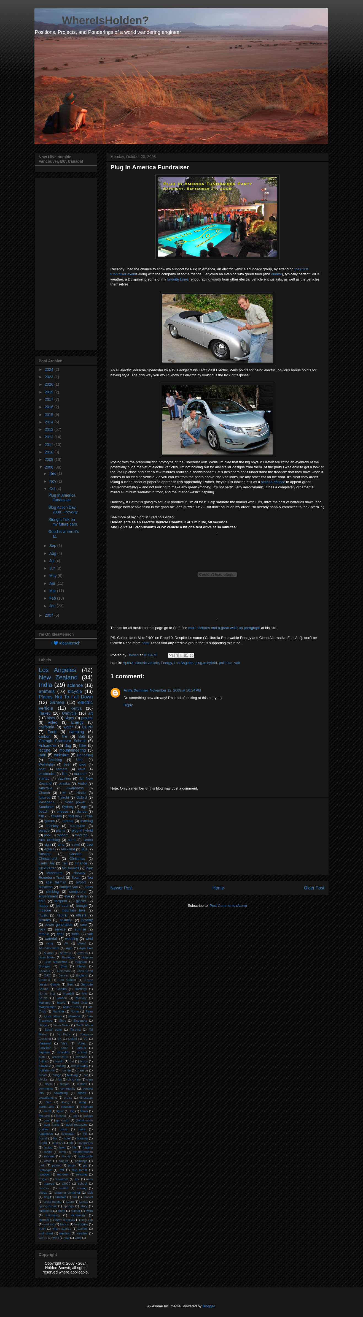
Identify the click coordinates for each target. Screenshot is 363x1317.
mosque (45, 910)
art (90, 713)
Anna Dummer (136, 690)
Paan (89, 1011)
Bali (81, 736)
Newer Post (122, 888)
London (62, 998)
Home (218, 888)
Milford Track (72, 1007)
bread (43, 1075)
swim (89, 1210)
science (75, 685)
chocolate (74, 1079)
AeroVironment (49, 948)
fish (41, 816)
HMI (63, 793)
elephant (87, 1106)
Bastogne (68, 957)
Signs (69, 718)
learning (86, 821)
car (86, 1075)
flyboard (44, 1115)
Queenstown (52, 1016)
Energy (166, 663)
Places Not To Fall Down (66, 697)
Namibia (58, 1011)
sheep (43, 1192)
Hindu (81, 793)
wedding (71, 939)
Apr (53, 583)
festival (82, 896)
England (81, 975)
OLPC (87, 727)
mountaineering (72, 750)
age (84, 807)
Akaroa (48, 952)
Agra (69, 948)
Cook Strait (85, 971)
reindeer (63, 1174)
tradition (49, 1224)
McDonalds (70, 868)
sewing (82, 1188)
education (67, 1106)
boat (42, 769)
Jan (53, 606)
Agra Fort (86, 948)
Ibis (84, 993)
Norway (79, 873)
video (52, 722)
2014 (49, 422)
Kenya (76, 708)
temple (44, 934)
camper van (68, 887)
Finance (81, 863)
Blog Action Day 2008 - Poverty (62, 509)
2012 (49, 437)
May (53, 575)
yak (66, 1237)
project (87, 718)
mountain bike (73, 910)
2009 (49, 459)
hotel (67, 1138)
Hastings (81, 989)
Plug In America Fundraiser (61, 497)
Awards (82, 952)
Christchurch (48, 859)
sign (47, 845)
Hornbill (68, 993)
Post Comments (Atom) (228, 906)
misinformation (83, 1151)
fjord (42, 901)
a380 (64, 1047)
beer (67, 764)
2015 (49, 414)
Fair (65, 863)
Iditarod (44, 797)
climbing (52, 892)
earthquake (46, 1106)
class (89, 887)
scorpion (44, 1188)
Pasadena (47, 802)
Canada (75, 854)
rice (77, 1179)
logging (88, 1147)
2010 (49, 452)
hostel (43, 1138)
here (145, 643)
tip (91, 1219)
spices (83, 1201)
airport (81, 882)
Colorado (63, 971)
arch (42, 1057)
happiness (46, 1133)
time (61, 845)
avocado (81, 1057)
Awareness (75, 788)
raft (62, 1170)
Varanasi (45, 1043)
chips (58, 1079)
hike (83, 745)
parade (44, 830)
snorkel (88, 1197)
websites (61, 755)
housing (82, 1138)
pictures (45, 920)
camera (62, 769)
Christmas (77, 859)
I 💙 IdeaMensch (65, 643)
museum (80, 774)
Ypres (81, 1043)
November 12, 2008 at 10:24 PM (175, 690)
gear (47, 1120)
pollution (225, 663)
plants (60, 830)
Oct (53, 488)
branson (82, 1070)
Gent (70, 984)
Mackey (81, 998)
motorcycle (85, 1156)
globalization (84, 1120)
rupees (49, 1183)
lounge (81, 906)
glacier (81, 901)
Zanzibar (45, 1047)
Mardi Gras (79, 1002)
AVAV (82, 943)
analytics (64, 1052)
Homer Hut (47, 993)
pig (85, 1165)
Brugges (44, 966)
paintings (81, 1161)
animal (82, 1052)
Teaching (55, 760)
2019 (49, 392)
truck (42, 1228)
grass (63, 1129)
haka (82, 1129)
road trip (81, 835)
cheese (62, 811)
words (43, 1237)
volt (237, 663)
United (72, 1038)
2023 (49, 377)
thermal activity (65, 1219)
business (46, 887)
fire (64, 736)
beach (43, 811)
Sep (53, 545)
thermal (44, 1219)
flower (84, 1111)
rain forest (79, 1170)
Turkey (44, 713)
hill (85, 1133)
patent (56, 1165)
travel (75, 845)
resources (61, 1179)
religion (44, 1179)
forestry (74, 816)
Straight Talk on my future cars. (63, 521)
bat (72, 1061)
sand (71, 840)
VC (85, 1038)
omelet (63, 1161)
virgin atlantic (61, 1228)
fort (75, 1115)
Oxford (81, 797)
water (68, 727)
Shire (62, 1020)
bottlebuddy (47, 1070)
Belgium (87, 957)
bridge (57, 1075)
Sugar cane (53, 1029)
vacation (64, 778)
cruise (68, 1097)
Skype (43, 1025)
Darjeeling (85, 755)
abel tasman (56, 882)
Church (44, 793)
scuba (88, 840)
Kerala (43, 998)
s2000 (66, 1183)
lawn (62, 1147)
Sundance (47, 807)
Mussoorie (54, 873)
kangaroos (85, 1142)
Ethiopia (44, 979)
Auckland (68, 849)
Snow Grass (61, 1025)
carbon (45, 736)
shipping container (67, 1192)
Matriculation (47, 1007)
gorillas (44, 1129)
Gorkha (62, 989)
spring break (48, 1206)
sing (46, 1197)
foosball (61, 1115)
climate (64, 1083)
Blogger (209, 1306)
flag (71, 1111)
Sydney (68, 807)
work (55, 1237)
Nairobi (63, 797)
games (49, 821)
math (62, 1151)
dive (48, 1102)
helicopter (68, 1133)
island (43, 1142)
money (66, 1156)
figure (60, 1111)
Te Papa (63, 1034)
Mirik (89, 868)
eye (67, 896)
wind (89, 939)
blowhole (45, 1066)
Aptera (128, 663)
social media (52, 1201)
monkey (53, 826)
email (47, 1111)
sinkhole (60, 1197)
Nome (75, 1011)
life (74, 1147)
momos (49, 1156)
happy (43, 906)
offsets (81, 915)
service (60, 929)
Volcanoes (48, 745)
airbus (81, 1047)
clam (89, 1079)
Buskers (45, 854)
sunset (75, 1210)
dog (68, 745)
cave (81, 769)
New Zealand (58, 677)
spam (70, 1201)
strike (61, 1210)
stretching (45, 1210)
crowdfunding (48, 1097)
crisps (82, 1093)
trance (64, 1224)
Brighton (81, 962)
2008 (49, 467)
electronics (47, 774)
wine (49, 943)
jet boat (62, 906)
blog (83, 764)
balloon (44, 1061)
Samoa (57, 702)
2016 (49, 407)
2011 (49, 444)
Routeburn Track (52, 878)
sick (90, 1192)
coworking (61, 1093)
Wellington (47, 764)
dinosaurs (86, 1097)
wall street (46, 1233)
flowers (56, 816)
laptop (48, 1147)
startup (44, 778)
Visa (64, 1043)
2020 (49, 384)
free (90, 816)
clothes (82, 1083)
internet (67, 821)
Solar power (75, 802)
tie (82, 1219)
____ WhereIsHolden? (91, 20)
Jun (53, 568)
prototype (45, 1170)
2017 (49, 399)
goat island (51, 1124)
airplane (44, 1052)
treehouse (81, 1224)
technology (78, 1215)
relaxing (81, 1174)
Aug (53, 553)
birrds (84, 1061)
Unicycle (69, 713)
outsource (77, 826)
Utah (80, 760)
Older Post (314, 888)
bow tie (66, 1070)
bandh (59, 1061)
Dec (53, 473)
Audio (82, 783)
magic (48, 1151)
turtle (76, 934)
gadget (88, 1115)
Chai (63, 966)
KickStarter (47, 868)
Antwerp (65, 952)
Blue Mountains (56, 962)
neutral (62, 915)
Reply (128, 705)
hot (55, 1138)
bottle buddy (79, 1066)
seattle (63, 1188)
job (71, 1142)
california (46, 727)
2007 (49, 615)
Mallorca (44, 1002)
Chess (81, 966)
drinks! (276, 274)
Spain (75, 878)
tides (60, 934)
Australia (45, 788)
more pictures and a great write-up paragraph (224, 628)
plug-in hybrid (206, 663)
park (42, 1165)
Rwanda (74, 1016)
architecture (60, 1057)
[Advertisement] (217, 836)
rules (89, 1179)
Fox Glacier (67, 979)
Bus (84, 849)
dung (82, 1102)
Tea (90, 878)
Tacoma (75, 1029)
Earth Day (47, 863)
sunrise (80, 929)
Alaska (64, 783)
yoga (78, 1237)
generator (62, 1120)
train (42, 755)
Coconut (44, 971)
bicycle (75, 691)
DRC (47, 975)
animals (47, 691)
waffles (83, 1228)
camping (76, 732)
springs (69, 1206)
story (84, 1206)
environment (48, 896)
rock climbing (49, 840)
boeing (61, 1066)
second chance (273, 482)
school (82, 1183)
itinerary (57, 1142)
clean (48, 1083)
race (83, 925)
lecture (44, 750)
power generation (58, 925)
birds (51, 718)
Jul (52, 561)
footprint (60, 901)
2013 (49, 429)
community (67, 1088)
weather (82, 1233)
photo (72, 1165)
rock (42, 929)
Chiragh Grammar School (62, 741)
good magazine (76, 1124)
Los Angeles (183, 663)
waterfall (51, 939)
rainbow (44, 1174)
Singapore (80, 1020)
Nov (53, 481)
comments (46, 1088)
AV (66, 943)
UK (59, 1038)
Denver (63, 975)
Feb (53, 598)
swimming (53, 1215)
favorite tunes (178, 279)
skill (74, 1197)
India (45, 684)
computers (77, 892)
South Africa (84, 1025)
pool (47, 835)
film (65, 774)
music (43, 915)
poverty (87, 920)
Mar (53, 591)
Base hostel (47, 957)
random (63, 835)
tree (90, 845)
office (48, 1161)
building (72, 1075)
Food (52, 732)
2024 (49, 369)
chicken (44, 1079)
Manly (61, 1002)
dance (81, 811)
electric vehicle (147, 663)
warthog (65, 1233)
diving (65, 1102)
